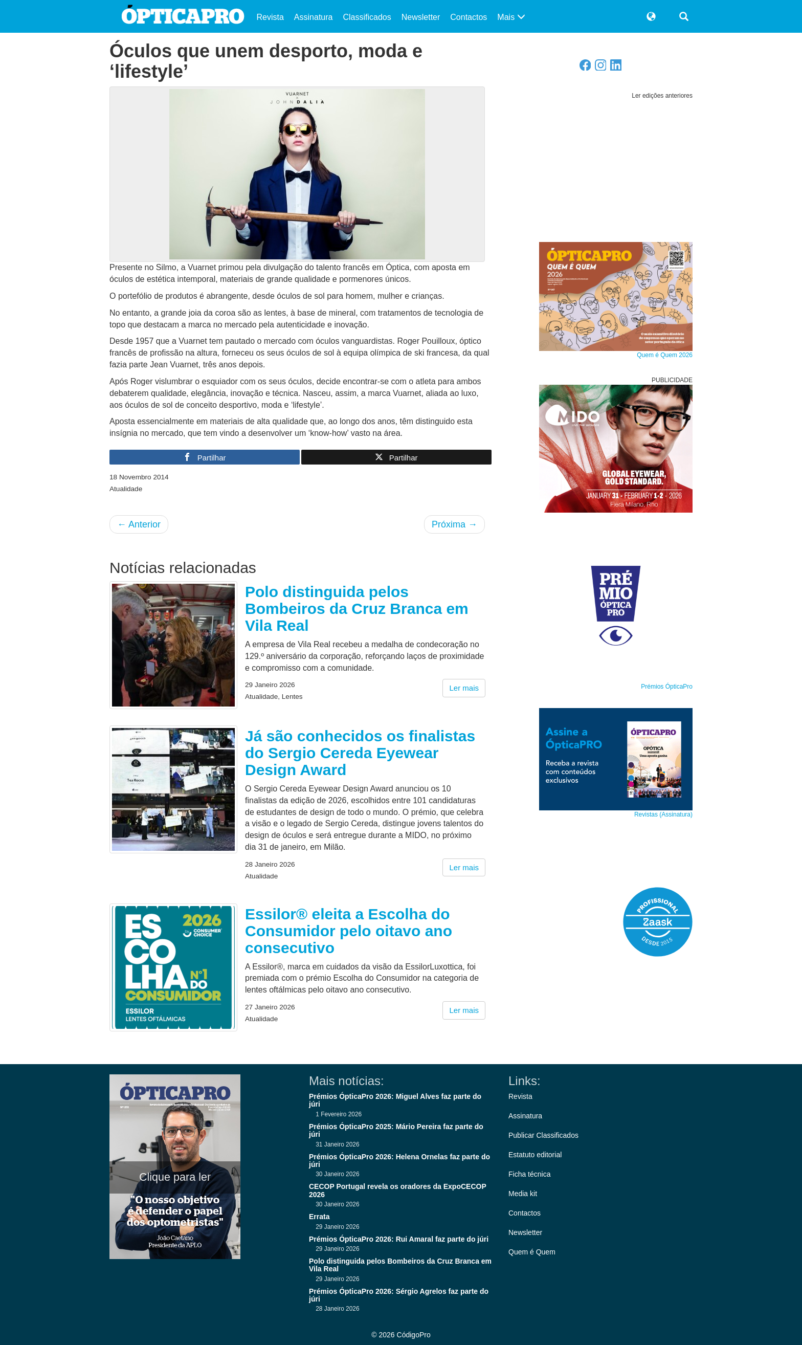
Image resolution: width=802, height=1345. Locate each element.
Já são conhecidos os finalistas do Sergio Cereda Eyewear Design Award (360, 752)
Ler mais (464, 687)
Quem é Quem (531, 1252)
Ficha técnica (529, 1174)
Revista (270, 17)
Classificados (367, 17)
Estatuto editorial (535, 1155)
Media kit (522, 1193)
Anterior (139, 524)
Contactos (468, 17)
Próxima (454, 524)
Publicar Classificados (543, 1135)
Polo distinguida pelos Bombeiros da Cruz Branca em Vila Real (357, 608)
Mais (511, 17)
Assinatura (313, 17)
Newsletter (421, 17)
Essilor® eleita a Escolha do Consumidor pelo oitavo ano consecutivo (348, 931)
